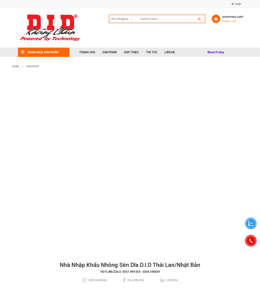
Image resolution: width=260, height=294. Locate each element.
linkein (172, 280)
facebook (136, 280)
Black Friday (216, 52)
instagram (98, 280)
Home (15, 66)
